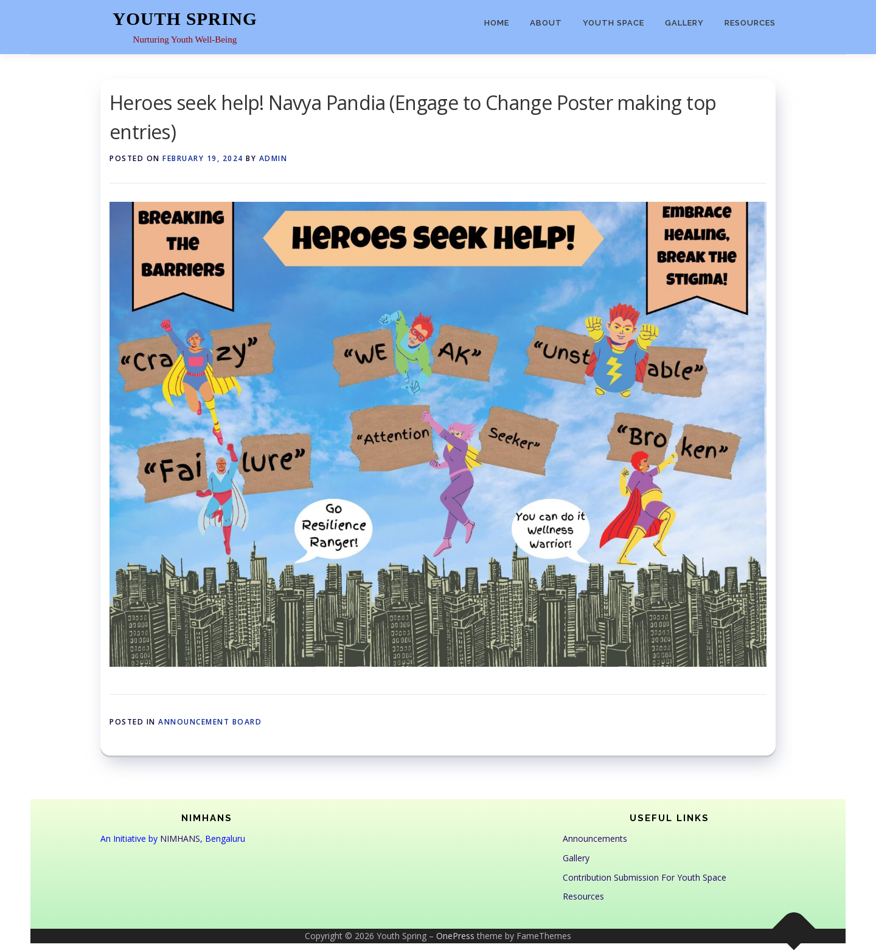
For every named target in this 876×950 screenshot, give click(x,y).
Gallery (684, 22)
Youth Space (613, 22)
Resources (750, 22)
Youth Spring (185, 19)
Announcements (595, 838)
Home (496, 22)
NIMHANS (180, 838)
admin (273, 158)
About (546, 22)
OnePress (455, 935)
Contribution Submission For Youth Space (644, 877)
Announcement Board (210, 722)
